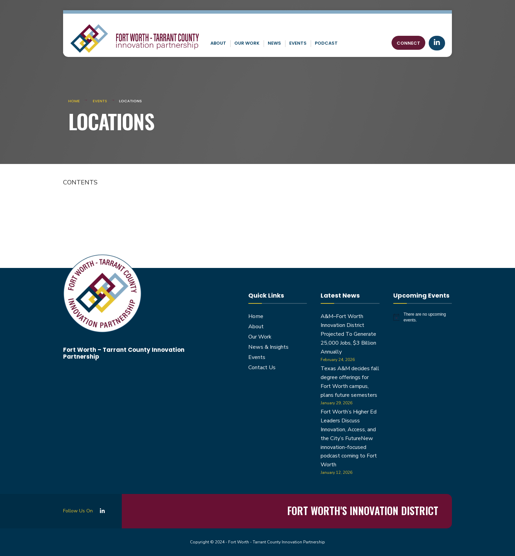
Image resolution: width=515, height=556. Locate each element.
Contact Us (262, 367)
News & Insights (268, 347)
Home (74, 101)
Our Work (247, 43)
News (274, 43)
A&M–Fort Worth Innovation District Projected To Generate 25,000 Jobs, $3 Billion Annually (348, 334)
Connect (408, 43)
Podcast (326, 43)
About (218, 43)
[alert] (422, 317)
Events (298, 43)
